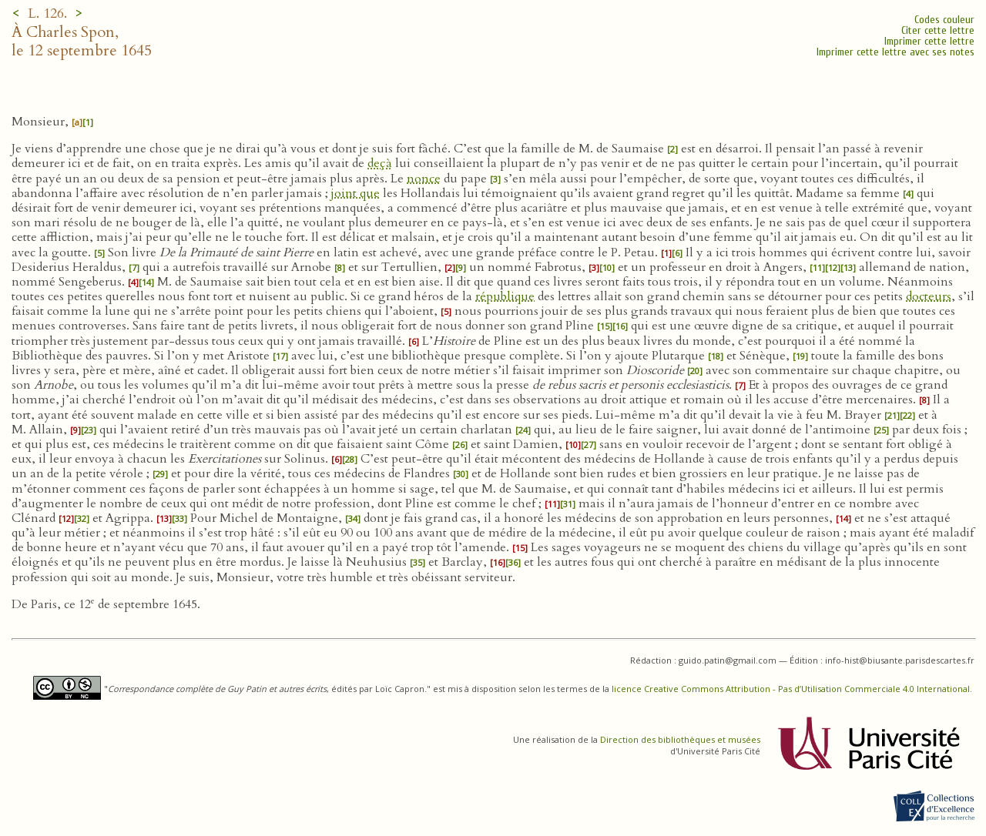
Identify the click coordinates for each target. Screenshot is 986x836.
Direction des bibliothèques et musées (680, 739)
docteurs (928, 296)
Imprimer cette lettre (929, 41)
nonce (424, 178)
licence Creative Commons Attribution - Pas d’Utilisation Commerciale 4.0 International (791, 688)
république (505, 296)
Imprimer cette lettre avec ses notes (895, 52)
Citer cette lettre (937, 30)
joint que (355, 193)
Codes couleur (944, 19)
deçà (379, 163)
